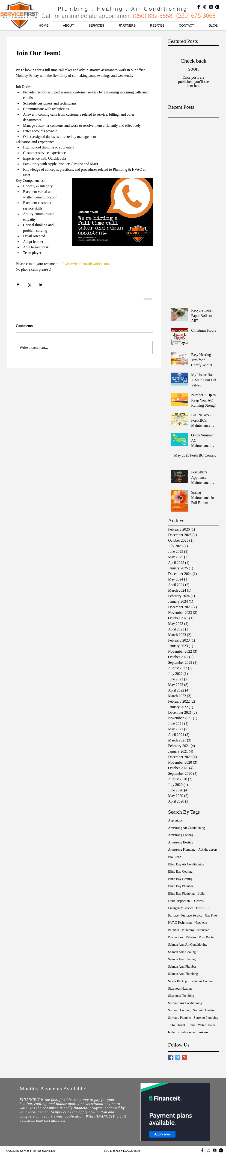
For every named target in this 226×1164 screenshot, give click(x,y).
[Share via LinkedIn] (40, 284)
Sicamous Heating (180, 988)
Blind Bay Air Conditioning (186, 864)
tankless (203, 1032)
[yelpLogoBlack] (211, 7)
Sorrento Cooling (179, 1010)
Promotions (175, 937)
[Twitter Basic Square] (177, 1057)
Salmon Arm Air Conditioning (187, 944)
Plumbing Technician (195, 930)
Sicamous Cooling (201, 981)
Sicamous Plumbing (181, 995)
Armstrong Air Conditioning (186, 828)
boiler (172, 1032)
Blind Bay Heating (180, 879)
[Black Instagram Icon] (205, 7)
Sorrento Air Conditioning (185, 1003)
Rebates (191, 937)
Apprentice (175, 820)
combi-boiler (186, 1032)
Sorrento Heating (204, 1010)
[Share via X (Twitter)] (29, 284)
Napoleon (200, 922)
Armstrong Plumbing (182, 849)
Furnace (173, 915)
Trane (191, 1025)
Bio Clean (174, 857)
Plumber (173, 930)
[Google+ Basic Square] (184, 1057)
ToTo (171, 1025)
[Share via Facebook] (18, 284)
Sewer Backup (177, 981)
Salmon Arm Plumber (182, 966)
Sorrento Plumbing (206, 1017)
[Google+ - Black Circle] (217, 7)
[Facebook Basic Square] (170, 1057)
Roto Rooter (207, 937)
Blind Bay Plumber (180, 886)
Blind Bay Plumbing (181, 893)
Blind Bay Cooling (180, 871)
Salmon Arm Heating (182, 959)
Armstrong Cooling (180, 835)
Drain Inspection (179, 901)
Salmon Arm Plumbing (183, 974)
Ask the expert (207, 849)
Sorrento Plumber (179, 1017)
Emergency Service (180, 908)
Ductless (198, 901)
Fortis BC (202, 908)
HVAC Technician (180, 922)
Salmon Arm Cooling (182, 952)
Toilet (181, 1025)
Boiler (201, 893)
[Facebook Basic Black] (198, 7)
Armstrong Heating (180, 842)
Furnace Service (191, 915)
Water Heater (206, 1025)
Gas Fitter (211, 915)
